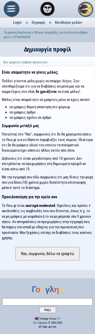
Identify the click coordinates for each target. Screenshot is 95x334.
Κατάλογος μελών (68, 22)
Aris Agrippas (40, 322)
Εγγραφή (38, 22)
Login (17, 22)
